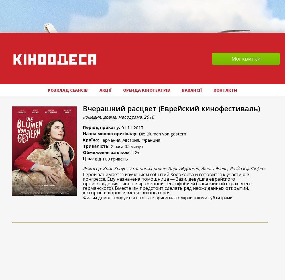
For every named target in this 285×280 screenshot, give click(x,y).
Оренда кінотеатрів (146, 90)
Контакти (225, 90)
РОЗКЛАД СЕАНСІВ (68, 90)
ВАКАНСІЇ (192, 90)
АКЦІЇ (105, 90)
